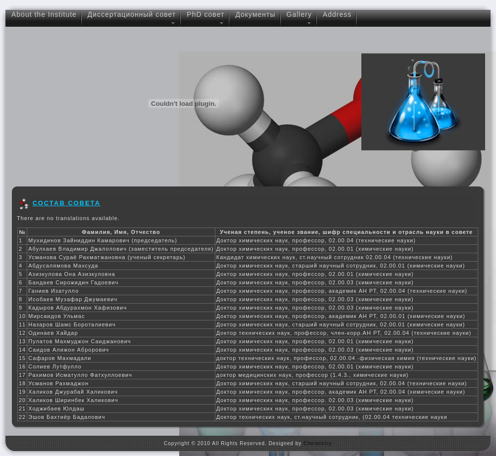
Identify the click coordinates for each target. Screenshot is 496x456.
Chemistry (317, 443)
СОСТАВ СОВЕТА (67, 203)
